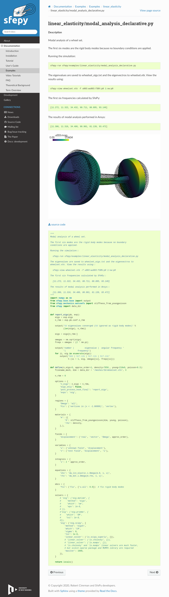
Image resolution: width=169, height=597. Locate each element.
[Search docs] (19, 31)
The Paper (11, 137)
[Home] (49, 6)
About (7, 41)
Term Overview (13, 90)
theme (81, 591)
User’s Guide (12, 66)
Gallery (7, 100)
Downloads (11, 117)
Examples (10, 70)
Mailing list (11, 127)
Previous (56, 572)
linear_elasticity (112, 6)
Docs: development (15, 141)
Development (10, 95)
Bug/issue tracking (15, 132)
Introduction (12, 51)
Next (154, 572)
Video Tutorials (13, 75)
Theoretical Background (18, 85)
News (8, 112)
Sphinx (64, 591)
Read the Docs (108, 591)
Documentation (10, 46)
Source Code (12, 122)
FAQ (8, 80)
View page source (150, 10)
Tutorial (9, 61)
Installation (11, 56)
